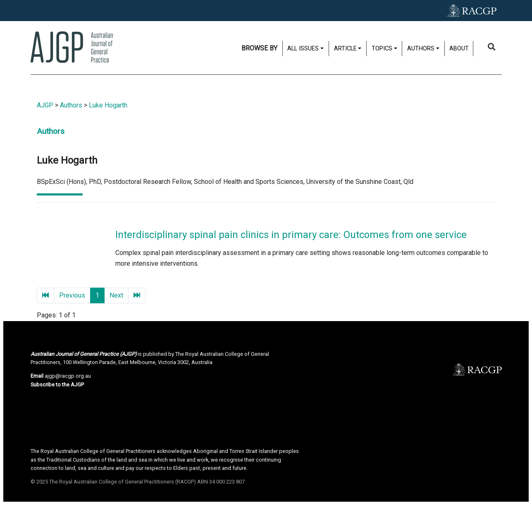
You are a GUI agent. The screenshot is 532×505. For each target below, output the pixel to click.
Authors (420, 48)
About (459, 48)
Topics (382, 48)
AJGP (45, 105)
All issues (303, 48)
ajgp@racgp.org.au (68, 376)
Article (345, 48)
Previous (72, 295)
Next (116, 295)
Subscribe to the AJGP (57, 384)
